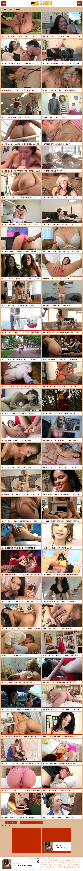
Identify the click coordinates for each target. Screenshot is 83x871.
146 (34, 822)
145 (30, 822)
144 (26, 822)
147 (38, 822)
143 (22, 822)
